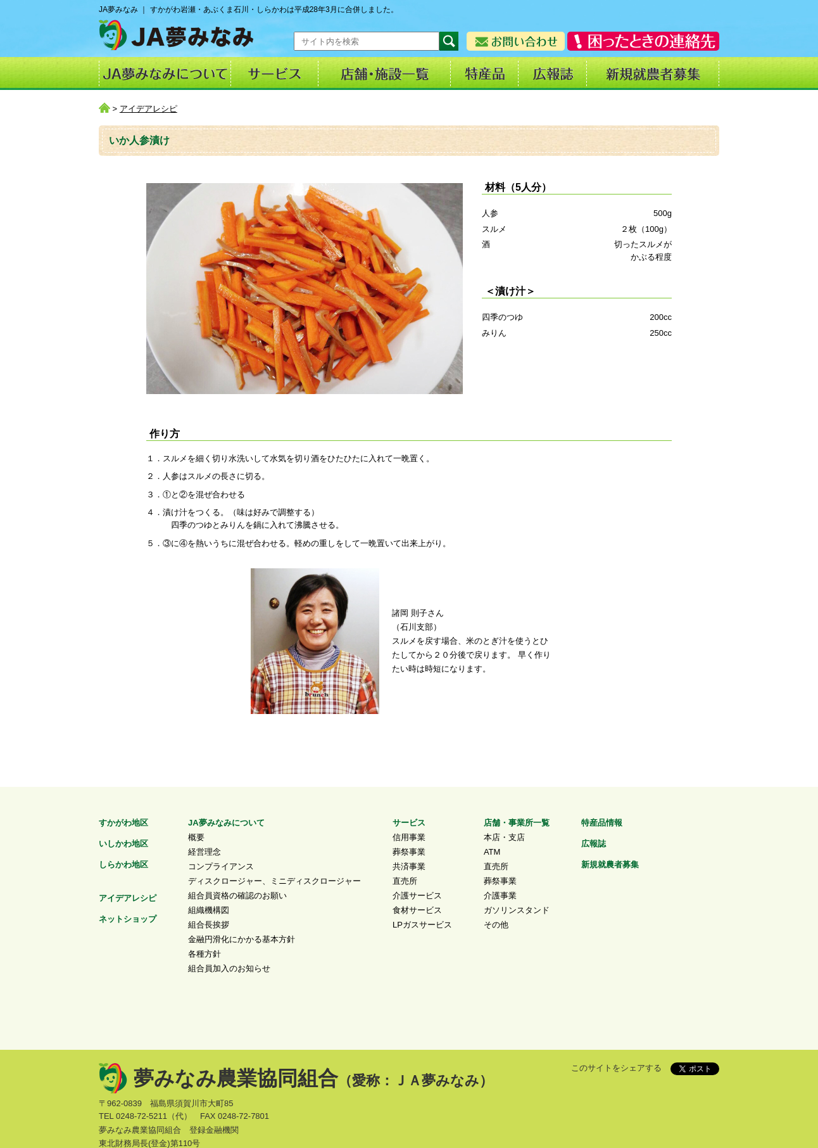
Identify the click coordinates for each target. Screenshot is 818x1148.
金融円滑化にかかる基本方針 (241, 939)
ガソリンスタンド (517, 910)
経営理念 (204, 852)
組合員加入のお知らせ (229, 968)
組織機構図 (208, 910)
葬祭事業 (409, 852)
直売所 (405, 881)
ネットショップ (127, 919)
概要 (196, 837)
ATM (492, 852)
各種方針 (204, 954)
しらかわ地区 (123, 864)
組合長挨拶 (208, 924)
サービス (409, 822)
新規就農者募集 (610, 864)
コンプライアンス (221, 866)
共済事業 (409, 866)
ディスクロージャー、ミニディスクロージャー (274, 881)
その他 (496, 924)
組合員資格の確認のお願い (237, 895)
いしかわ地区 (123, 843)
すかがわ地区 (123, 822)
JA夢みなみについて (226, 822)
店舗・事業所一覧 (517, 822)
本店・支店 (504, 837)
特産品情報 (601, 822)
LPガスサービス (422, 924)
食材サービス (417, 910)
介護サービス (417, 895)
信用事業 (409, 837)
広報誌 (593, 843)
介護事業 (500, 895)
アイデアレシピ (148, 108)
